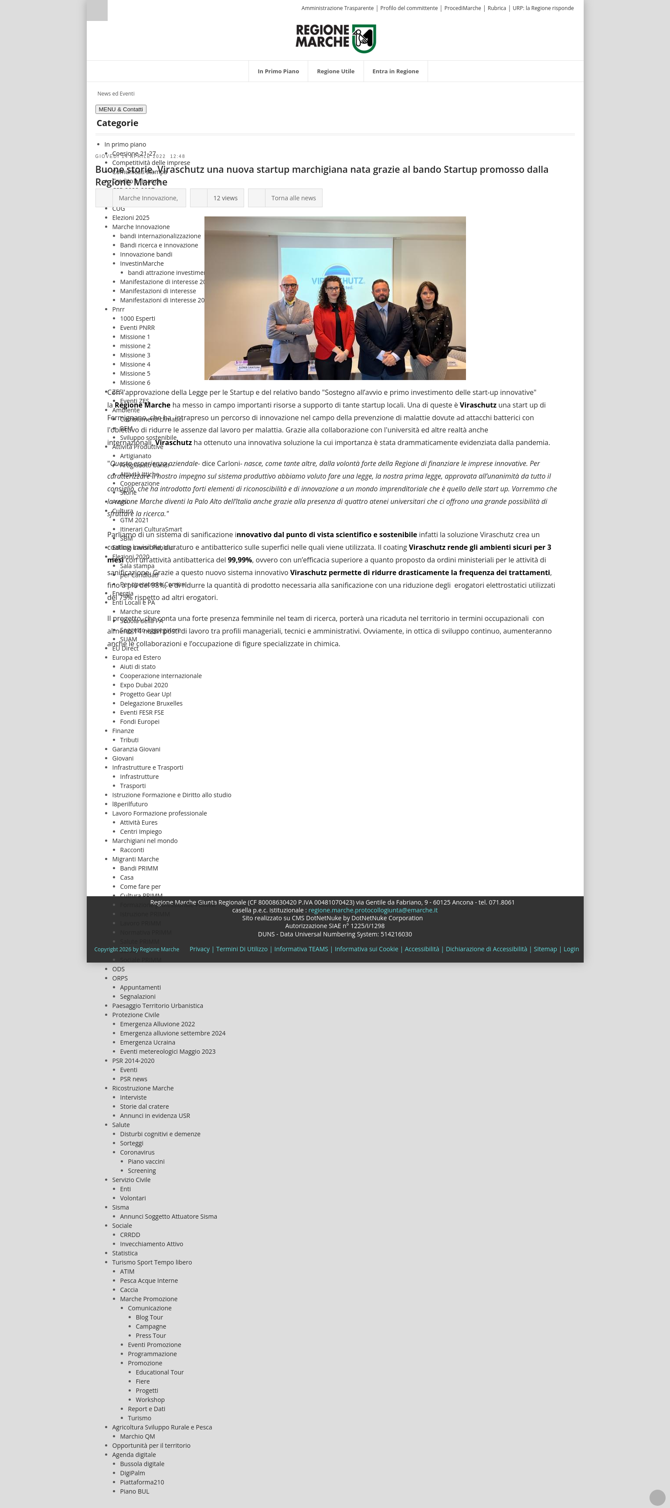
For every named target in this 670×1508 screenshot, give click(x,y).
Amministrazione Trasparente (338, 8)
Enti (125, 1189)
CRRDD (130, 1234)
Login (571, 949)
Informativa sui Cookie (366, 949)
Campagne (151, 1326)
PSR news (133, 1079)
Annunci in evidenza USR (155, 1115)
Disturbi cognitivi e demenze (160, 1134)
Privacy (200, 949)
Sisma (120, 1207)
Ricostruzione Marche (143, 1088)
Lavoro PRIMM (140, 923)
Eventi (129, 1070)
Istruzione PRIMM (145, 914)
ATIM (127, 1271)
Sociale (122, 1225)
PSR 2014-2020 (133, 1060)
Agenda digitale (134, 1454)
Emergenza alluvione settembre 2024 (173, 1033)
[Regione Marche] (336, 38)
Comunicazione (150, 1308)
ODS (118, 969)
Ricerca (97, 10)
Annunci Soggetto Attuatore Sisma (169, 1216)
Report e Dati (147, 1409)
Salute (121, 1125)
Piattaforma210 (142, 1482)
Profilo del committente (409, 8)
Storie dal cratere (144, 1106)
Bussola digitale (142, 1464)
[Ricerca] (114, 11)
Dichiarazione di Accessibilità (486, 949)
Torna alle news (294, 198)
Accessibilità (422, 949)
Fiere (143, 1381)
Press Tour (151, 1335)
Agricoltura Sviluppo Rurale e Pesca (162, 1427)
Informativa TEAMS (301, 949)
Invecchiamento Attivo (152, 1244)
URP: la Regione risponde (543, 8)
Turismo (140, 1418)
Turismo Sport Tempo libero (152, 1262)
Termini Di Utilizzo (242, 949)
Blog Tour (149, 1317)
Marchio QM (137, 1436)
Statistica (125, 1253)
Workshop (150, 1399)
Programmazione (152, 1354)
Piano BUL (135, 1491)
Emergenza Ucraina (148, 1042)
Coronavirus (137, 1152)
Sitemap (545, 949)
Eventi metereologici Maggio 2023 (168, 1051)
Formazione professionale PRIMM (168, 905)
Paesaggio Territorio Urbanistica (158, 1005)
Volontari (133, 1198)
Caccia (129, 1289)
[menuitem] (278, 71)
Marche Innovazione (148, 198)
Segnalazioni (138, 996)
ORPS (120, 978)
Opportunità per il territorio (151, 1445)
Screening (142, 1170)
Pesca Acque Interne (149, 1280)
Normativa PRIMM (146, 932)
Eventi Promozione (154, 1344)
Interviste (133, 1097)
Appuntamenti (140, 987)
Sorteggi (131, 1143)
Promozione (145, 1363)
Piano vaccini (146, 1161)
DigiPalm (133, 1473)
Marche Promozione (149, 1299)
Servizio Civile (131, 1180)
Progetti (147, 1390)
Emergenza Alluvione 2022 (157, 1024)
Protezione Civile (136, 1015)
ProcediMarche (462, 8)
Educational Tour (160, 1372)
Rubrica (497, 8)
